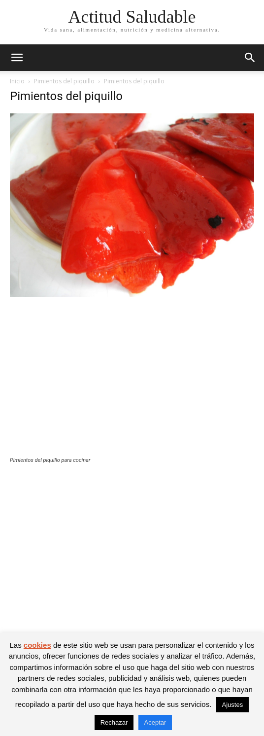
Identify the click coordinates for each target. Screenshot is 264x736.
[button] (17, 57)
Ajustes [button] (232, 704)
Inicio (17, 81)
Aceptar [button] (155, 722)
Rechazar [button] (114, 722)
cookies (37, 645)
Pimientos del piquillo (64, 81)
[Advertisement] (132, 383)
